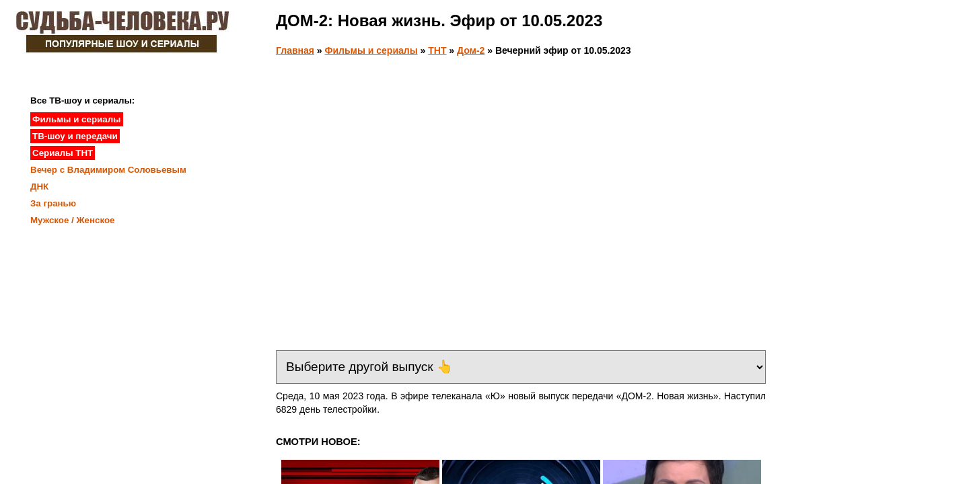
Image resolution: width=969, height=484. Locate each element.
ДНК (39, 187)
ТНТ (437, 50)
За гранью (53, 203)
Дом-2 (471, 50)
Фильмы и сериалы (371, 50)
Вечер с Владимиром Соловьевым (108, 170)
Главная (295, 50)
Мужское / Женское (72, 220)
